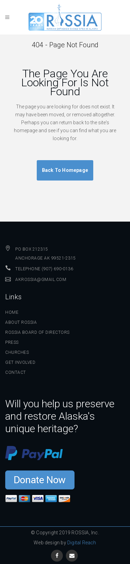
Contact (15, 372)
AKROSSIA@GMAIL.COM (40, 279)
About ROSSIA (21, 322)
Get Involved (20, 362)
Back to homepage (65, 170)
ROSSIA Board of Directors (37, 332)
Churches (17, 352)
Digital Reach (81, 542)
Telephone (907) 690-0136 (44, 268)
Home (11, 312)
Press (12, 342)
